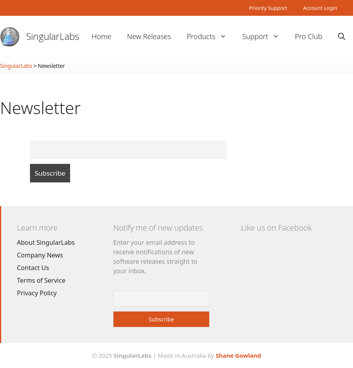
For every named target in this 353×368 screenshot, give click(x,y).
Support (264, 36)
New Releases (149, 36)
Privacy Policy (37, 293)
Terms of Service (41, 280)
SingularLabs (52, 36)
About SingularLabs (46, 242)
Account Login (320, 7)
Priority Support (268, 7)
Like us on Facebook (276, 227)
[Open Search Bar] (341, 36)
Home (101, 36)
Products (210, 36)
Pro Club (308, 36)
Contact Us (33, 267)
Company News (40, 255)
